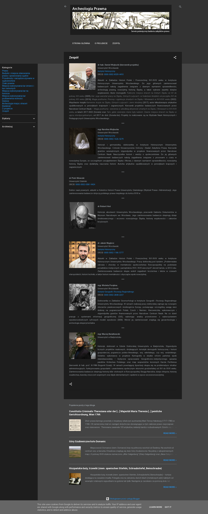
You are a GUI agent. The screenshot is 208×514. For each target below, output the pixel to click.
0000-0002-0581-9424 (85, 184)
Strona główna (81, 43)
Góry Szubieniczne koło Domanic (87, 441)
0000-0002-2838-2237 (114, 295)
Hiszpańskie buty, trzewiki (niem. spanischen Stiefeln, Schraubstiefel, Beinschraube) (115, 468)
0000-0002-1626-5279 (114, 139)
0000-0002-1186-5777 (114, 252)
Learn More (155, 507)
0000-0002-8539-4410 (114, 74)
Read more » (170, 433)
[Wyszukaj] (180, 7)
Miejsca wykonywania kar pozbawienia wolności (14, 97)
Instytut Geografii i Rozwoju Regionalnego (116, 292)
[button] (175, 58)
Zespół (116, 43)
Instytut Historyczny (106, 71)
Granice (5, 101)
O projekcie (101, 43)
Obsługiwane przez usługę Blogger (123, 499)
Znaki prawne (8, 83)
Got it (168, 507)
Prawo (5, 70)
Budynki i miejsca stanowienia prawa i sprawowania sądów (16, 74)
